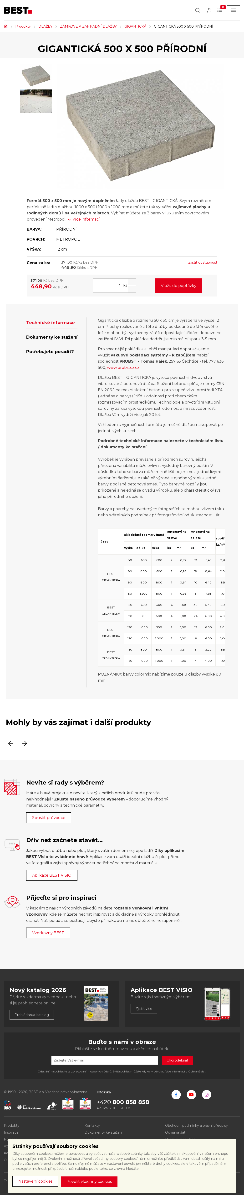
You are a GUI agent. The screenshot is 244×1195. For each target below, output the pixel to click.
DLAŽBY (45, 26)
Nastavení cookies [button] (35, 1181)
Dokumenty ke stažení (103, 1132)
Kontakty (92, 1125)
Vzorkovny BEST (48, 933)
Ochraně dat (197, 1071)
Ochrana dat (175, 1132)
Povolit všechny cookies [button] (89, 1181)
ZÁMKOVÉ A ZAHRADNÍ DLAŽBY (88, 26)
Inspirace (11, 1132)
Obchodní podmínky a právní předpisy (196, 1125)
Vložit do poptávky (178, 285)
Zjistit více (144, 1009)
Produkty (23, 26)
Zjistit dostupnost (202, 262)
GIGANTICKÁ (135, 26)
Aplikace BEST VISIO (51, 875)
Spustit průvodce (48, 817)
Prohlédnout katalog (32, 1015)
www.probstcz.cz (123, 367)
